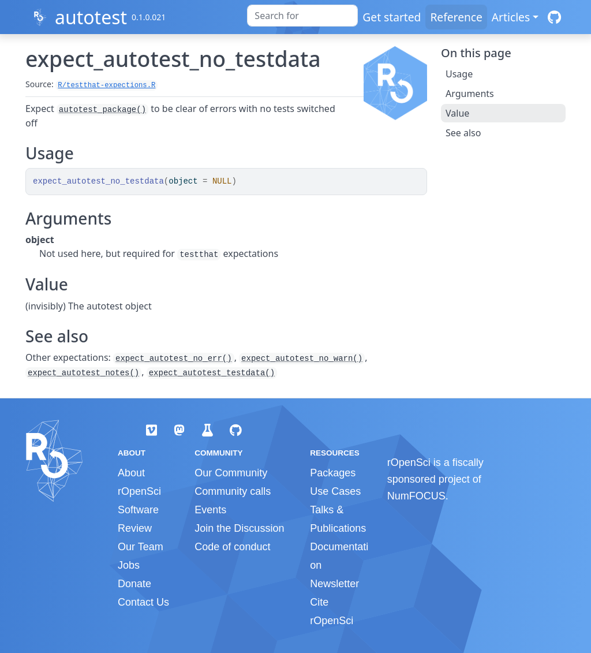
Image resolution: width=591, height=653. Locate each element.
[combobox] (302, 16)
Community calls (232, 491)
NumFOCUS (416, 496)
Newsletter (334, 583)
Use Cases (335, 491)
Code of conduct (232, 547)
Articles (511, 17)
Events (210, 510)
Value (457, 113)
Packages (333, 473)
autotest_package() (102, 109)
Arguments (470, 93)
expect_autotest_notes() (83, 373)
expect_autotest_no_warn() (301, 358)
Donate (134, 583)
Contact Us (143, 602)
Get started (391, 17)
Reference (456, 17)
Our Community (230, 473)
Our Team (140, 547)
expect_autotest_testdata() (212, 373)
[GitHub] (554, 17)
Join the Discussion (239, 528)
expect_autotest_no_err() (173, 358)
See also (463, 132)
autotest (91, 17)
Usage (459, 74)
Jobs (129, 565)
